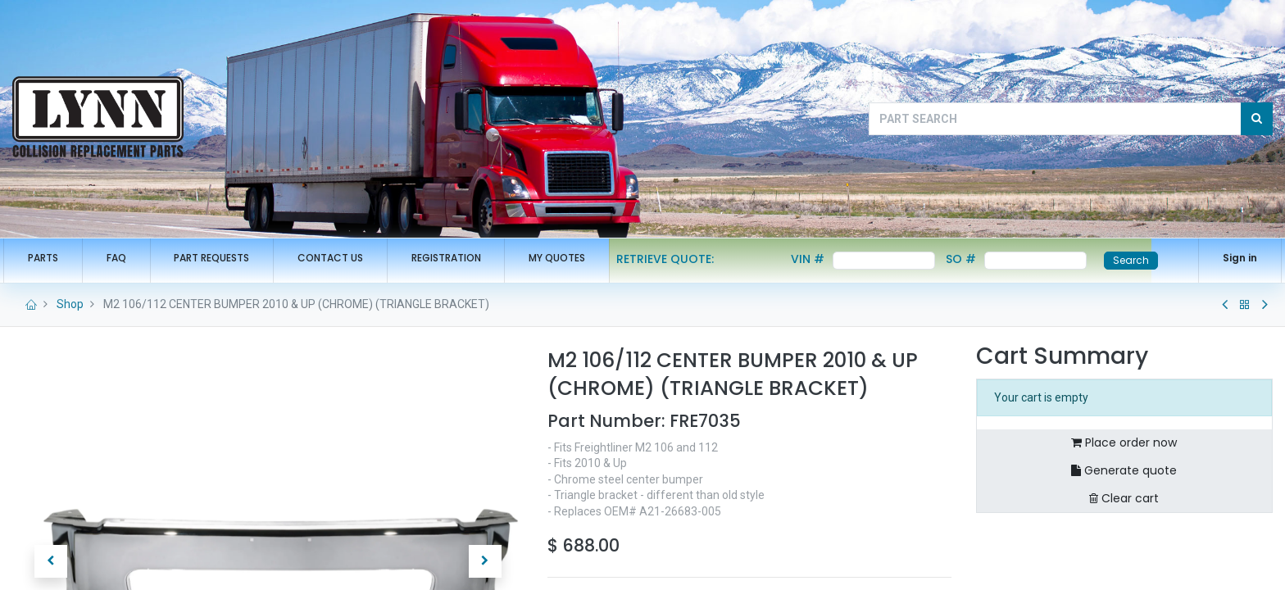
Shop (70, 304)
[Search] (1257, 118)
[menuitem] (52, 258)
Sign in (1231, 258)
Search (1140, 260)
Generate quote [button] (1124, 470)
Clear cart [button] (1124, 498)
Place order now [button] (1124, 442)
